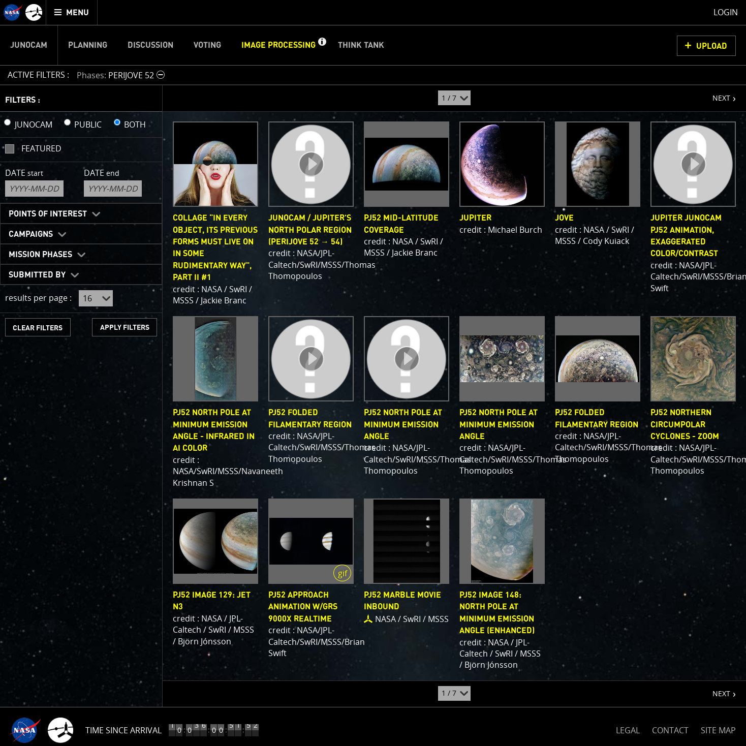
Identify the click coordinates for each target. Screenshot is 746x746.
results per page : (38, 298)
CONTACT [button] (670, 730)
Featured (41, 148)
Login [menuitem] (725, 12)
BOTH (135, 124)
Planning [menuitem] (87, 45)
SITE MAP (718, 730)
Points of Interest (48, 214)
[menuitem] (72, 12)
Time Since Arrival (123, 730)
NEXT (716, 94)
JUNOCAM (33, 124)
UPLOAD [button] (711, 46)
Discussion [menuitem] (150, 45)
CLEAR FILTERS (38, 328)
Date (24, 172)
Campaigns (31, 234)
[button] (322, 45)
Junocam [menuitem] (28, 45)
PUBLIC (88, 124)
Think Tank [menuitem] (361, 45)
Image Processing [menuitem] (278, 45)
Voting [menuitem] (207, 45)
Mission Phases (40, 255)
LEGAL (628, 728)
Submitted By (37, 275)
